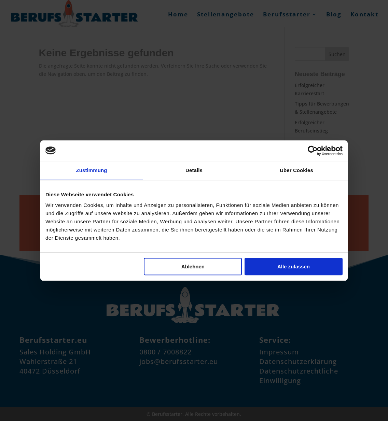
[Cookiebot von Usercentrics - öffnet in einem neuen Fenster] (313, 150)
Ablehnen (193, 266)
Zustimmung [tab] (91, 170)
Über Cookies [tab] (296, 170)
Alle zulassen (293, 266)
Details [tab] (194, 170)
